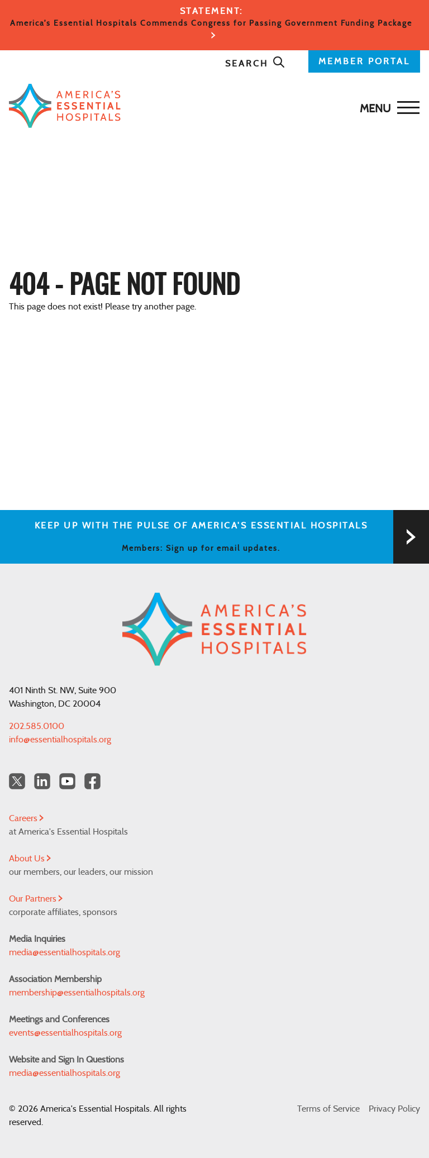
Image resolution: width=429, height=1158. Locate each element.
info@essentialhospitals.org (60, 739)
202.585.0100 (36, 726)
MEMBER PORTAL (364, 61)
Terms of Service (328, 1108)
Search (255, 63)
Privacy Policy (394, 1108)
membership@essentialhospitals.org (77, 992)
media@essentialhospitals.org (64, 952)
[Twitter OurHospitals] (17, 781)
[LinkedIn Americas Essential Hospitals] (42, 781)
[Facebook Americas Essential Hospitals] (92, 781)
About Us (30, 858)
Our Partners (36, 898)
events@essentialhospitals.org (65, 1032)
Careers (26, 818)
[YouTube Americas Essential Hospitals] (67, 781)
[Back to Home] (211, 106)
